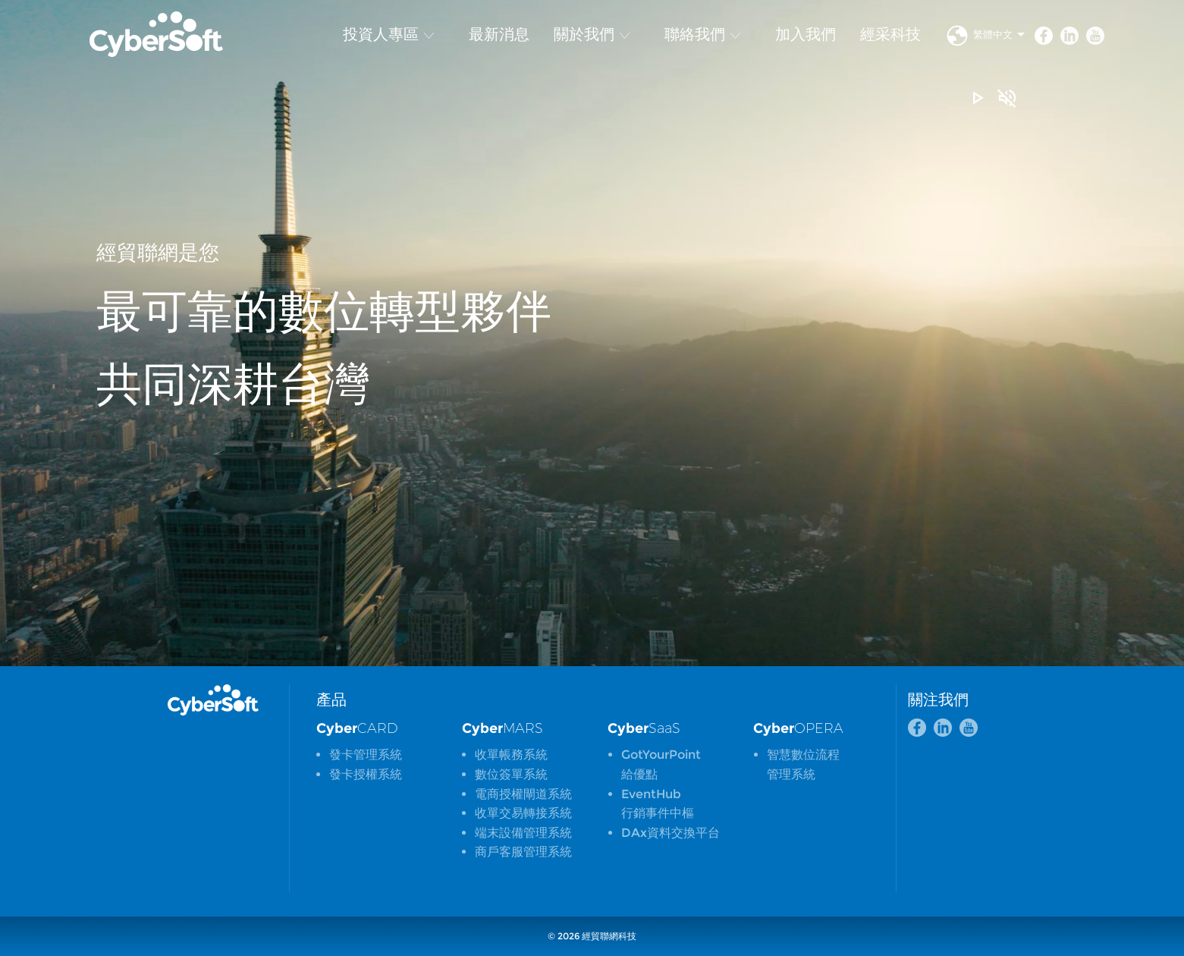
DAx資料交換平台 (670, 832)
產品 (331, 699)
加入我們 (805, 34)
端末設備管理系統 (523, 832)
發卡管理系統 (365, 754)
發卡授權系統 (365, 774)
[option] (592, 333)
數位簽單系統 (511, 774)
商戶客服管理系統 (523, 851)
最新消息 (499, 34)
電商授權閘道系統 (523, 794)
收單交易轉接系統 (523, 813)
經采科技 (890, 34)
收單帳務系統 (511, 754)
